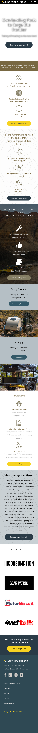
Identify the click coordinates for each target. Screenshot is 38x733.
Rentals (6, 693)
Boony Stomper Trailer (12, 683)
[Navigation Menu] (35, 2)
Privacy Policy (9, 704)
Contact (6, 699)
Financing (7, 688)
